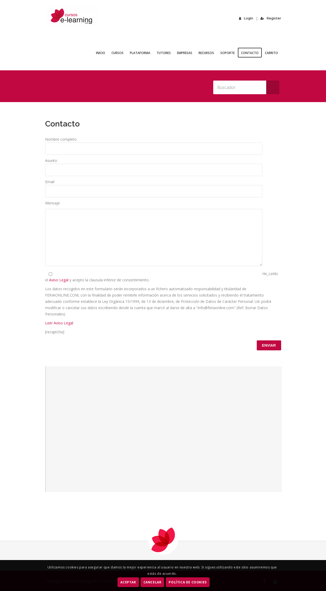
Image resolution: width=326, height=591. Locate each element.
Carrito (271, 53)
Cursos (117, 53)
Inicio (100, 53)
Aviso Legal (59, 279)
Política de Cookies (188, 582)
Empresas (184, 53)
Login (247, 18)
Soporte (227, 53)
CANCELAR (152, 582)
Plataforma (140, 53)
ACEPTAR (128, 582)
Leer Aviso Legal (59, 322)
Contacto (250, 53)
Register (271, 18)
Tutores (164, 53)
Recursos (206, 53)
